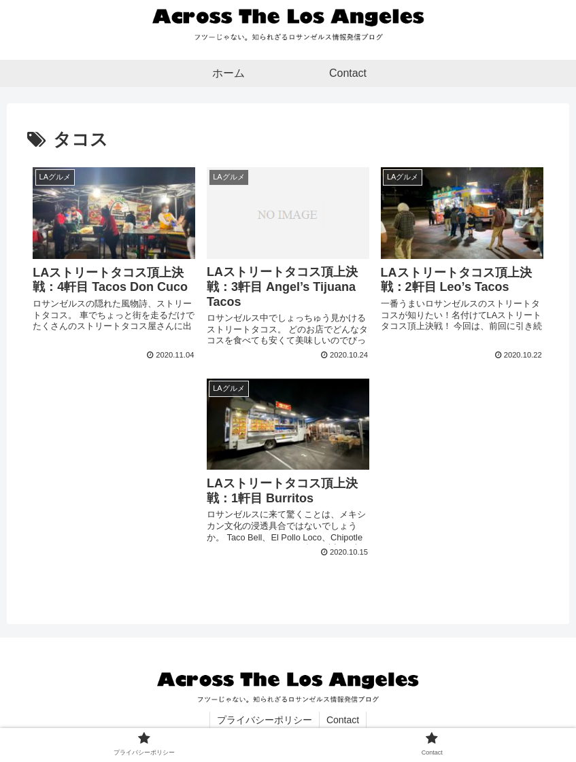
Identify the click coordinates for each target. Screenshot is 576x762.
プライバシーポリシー (264, 719)
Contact (342, 719)
